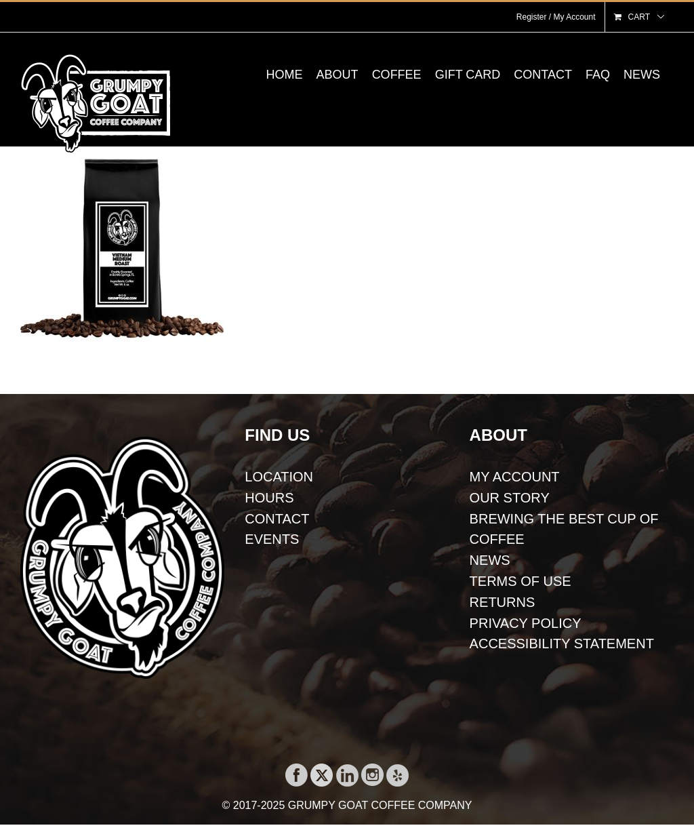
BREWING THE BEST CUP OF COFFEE (564, 529)
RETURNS (502, 602)
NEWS (490, 560)
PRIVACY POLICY (525, 623)
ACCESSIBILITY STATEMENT (562, 643)
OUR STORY (510, 497)
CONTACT (277, 518)
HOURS (269, 497)
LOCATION (279, 476)
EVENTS (272, 539)
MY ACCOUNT (515, 476)
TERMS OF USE (520, 581)
